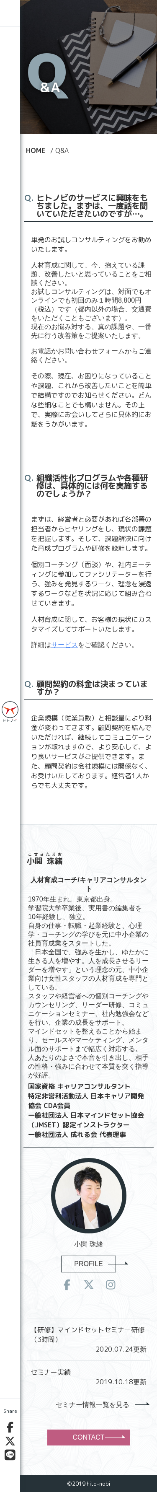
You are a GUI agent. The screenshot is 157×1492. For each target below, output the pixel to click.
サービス (64, 644)
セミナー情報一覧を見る (102, 1404)
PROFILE (95, 1263)
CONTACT (98, 1437)
